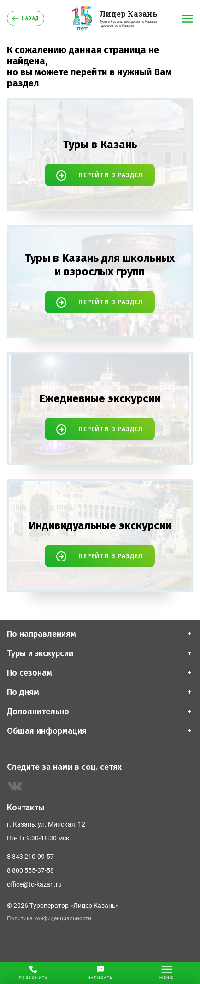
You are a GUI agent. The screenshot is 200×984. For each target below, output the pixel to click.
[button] (100, 973)
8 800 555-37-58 (30, 870)
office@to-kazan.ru (34, 884)
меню (166, 978)
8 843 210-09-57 (30, 856)
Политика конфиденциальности (49, 918)
